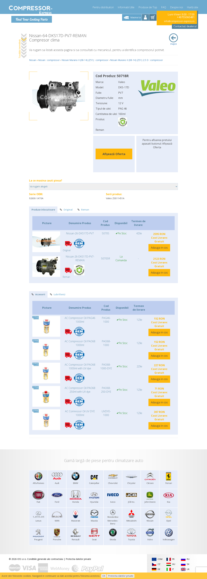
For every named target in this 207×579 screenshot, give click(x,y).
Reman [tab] (83, 209)
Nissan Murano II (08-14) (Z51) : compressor (85, 59)
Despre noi (176, 6)
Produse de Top (147, 6)
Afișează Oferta (114, 154)
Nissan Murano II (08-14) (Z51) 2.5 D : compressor (136, 59)
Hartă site (192, 6)
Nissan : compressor (49, 59)
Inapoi (173, 39)
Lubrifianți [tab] (57, 294)
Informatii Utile (126, 6)
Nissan (32, 59)
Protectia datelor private (78, 558)
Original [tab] (66, 209)
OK (103, 575)
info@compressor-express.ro (179, 21)
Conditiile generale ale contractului (45, 558)
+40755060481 (186, 17)
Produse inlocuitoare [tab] (43, 209)
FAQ (163, 6)
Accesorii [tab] (38, 294)
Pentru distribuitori (103, 6)
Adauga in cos (159, 247)
